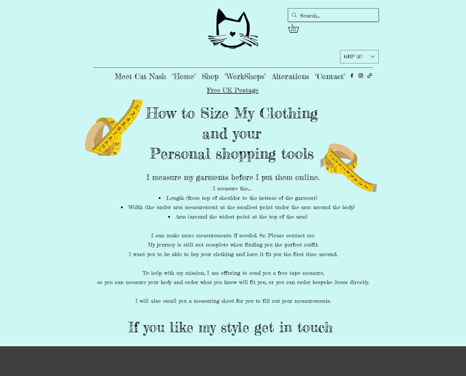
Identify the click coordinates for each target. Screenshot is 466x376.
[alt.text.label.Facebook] (352, 76)
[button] (297, 28)
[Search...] (333, 16)
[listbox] (359, 56)
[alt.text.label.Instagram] (361, 76)
